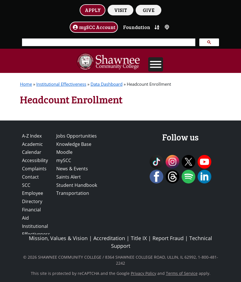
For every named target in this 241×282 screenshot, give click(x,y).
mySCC (63, 160)
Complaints (34, 168)
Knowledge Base (73, 144)
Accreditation (109, 238)
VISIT (120, 10)
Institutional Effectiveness (61, 84)
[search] (108, 42)
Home (26, 84)
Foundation (136, 27)
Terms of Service (182, 273)
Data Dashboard (106, 84)
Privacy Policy (143, 273)
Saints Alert (68, 177)
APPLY (93, 10)
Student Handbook (76, 185)
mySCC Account (94, 27)
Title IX (139, 238)
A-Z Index (32, 136)
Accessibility (35, 160)
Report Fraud (168, 238)
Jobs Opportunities (76, 136)
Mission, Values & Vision (58, 238)
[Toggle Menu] (155, 64)
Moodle (64, 152)
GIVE (148, 10)
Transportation (72, 193)
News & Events (72, 168)
